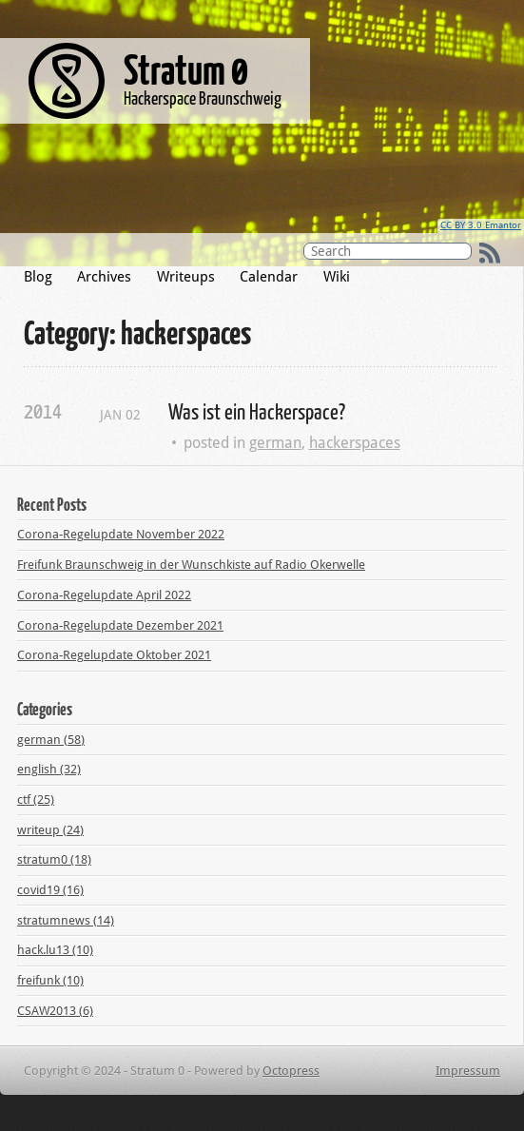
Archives (104, 276)
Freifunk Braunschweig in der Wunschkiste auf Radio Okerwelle (191, 564)
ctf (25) (35, 799)
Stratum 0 (186, 68)
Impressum (468, 1070)
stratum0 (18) (54, 859)
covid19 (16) (50, 890)
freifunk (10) (50, 980)
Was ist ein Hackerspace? (256, 411)
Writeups (186, 276)
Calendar (269, 276)
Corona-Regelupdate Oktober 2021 (114, 655)
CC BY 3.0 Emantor (480, 225)
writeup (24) (50, 830)
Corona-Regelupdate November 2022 (120, 534)
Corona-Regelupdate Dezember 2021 (120, 625)
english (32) (49, 769)
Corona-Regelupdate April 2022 (104, 595)
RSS (489, 253)
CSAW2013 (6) (55, 1011)
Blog (38, 276)
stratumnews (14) (65, 920)
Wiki (336, 276)
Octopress (291, 1070)
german (275, 443)
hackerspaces (354, 443)
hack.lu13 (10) (55, 950)
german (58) (51, 739)
